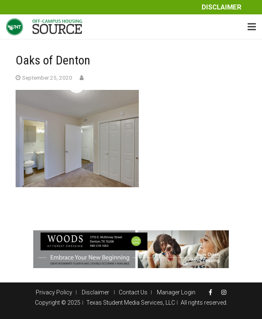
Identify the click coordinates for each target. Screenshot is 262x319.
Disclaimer (221, 7)
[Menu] (252, 26)
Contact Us (133, 292)
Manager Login (176, 292)
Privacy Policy (54, 292)
